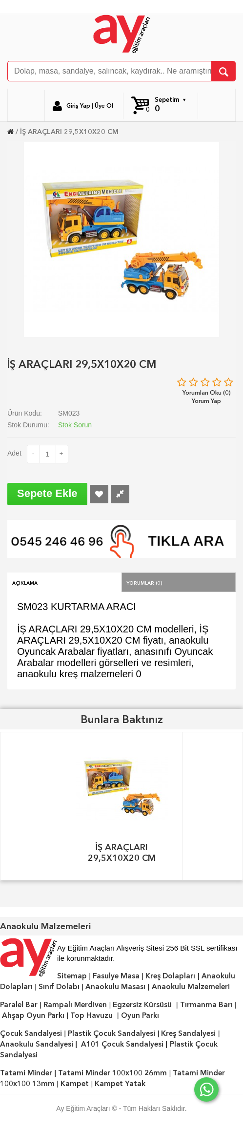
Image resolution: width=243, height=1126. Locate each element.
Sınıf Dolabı (59, 986)
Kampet (75, 1083)
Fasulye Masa (116, 976)
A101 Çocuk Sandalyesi (122, 1044)
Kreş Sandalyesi (188, 1033)
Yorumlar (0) (144, 582)
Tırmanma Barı (206, 1004)
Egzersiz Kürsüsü (142, 1004)
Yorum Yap (206, 401)
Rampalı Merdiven (75, 1004)
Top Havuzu (91, 1015)
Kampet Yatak (120, 1083)
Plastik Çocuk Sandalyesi (111, 1033)
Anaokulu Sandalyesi (36, 1044)
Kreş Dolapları (170, 976)
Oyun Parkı (140, 1015)
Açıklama (25, 582)
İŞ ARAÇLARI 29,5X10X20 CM (69, 131)
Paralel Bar (19, 1004)
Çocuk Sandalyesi (31, 1033)
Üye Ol (104, 105)
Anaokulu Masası (115, 986)
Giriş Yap (78, 105)
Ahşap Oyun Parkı (33, 1015)
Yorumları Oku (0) (206, 392)
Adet (14, 453)
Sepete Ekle (47, 493)
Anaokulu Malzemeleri (191, 986)
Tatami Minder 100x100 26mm (112, 1073)
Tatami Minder (26, 1073)
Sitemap (72, 976)
